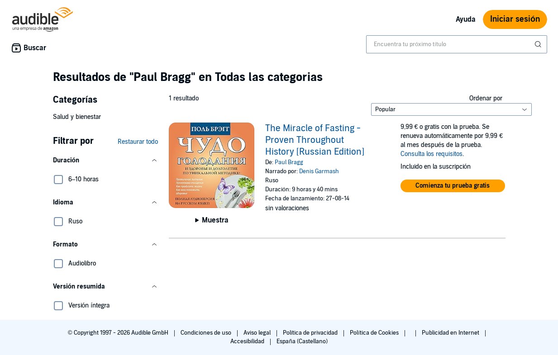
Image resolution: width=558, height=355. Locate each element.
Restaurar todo (138, 142)
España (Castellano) (302, 341)
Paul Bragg (289, 162)
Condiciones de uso (207, 332)
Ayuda (466, 19)
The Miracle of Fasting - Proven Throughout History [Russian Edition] (314, 140)
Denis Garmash (319, 171)
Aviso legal (257, 332)
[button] (105, 160)
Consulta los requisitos (432, 154)
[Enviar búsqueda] (539, 44)
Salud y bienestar (77, 117)
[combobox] (456, 44)
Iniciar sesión (515, 19)
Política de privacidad (311, 332)
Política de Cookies (375, 332)
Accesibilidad (248, 341)
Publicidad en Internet (451, 332)
